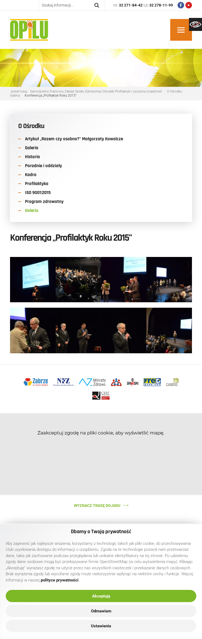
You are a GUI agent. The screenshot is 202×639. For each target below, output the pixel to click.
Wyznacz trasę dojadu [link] (97, 505)
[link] (195, 24)
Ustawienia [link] (101, 626)
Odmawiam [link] (101, 611)
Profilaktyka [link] (36, 184)
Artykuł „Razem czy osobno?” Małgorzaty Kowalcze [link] (74, 139)
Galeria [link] (31, 148)
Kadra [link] (30, 175)
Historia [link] (32, 157)
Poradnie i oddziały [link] (43, 166)
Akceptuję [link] (101, 596)
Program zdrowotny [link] (44, 202)
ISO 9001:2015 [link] (38, 193)
